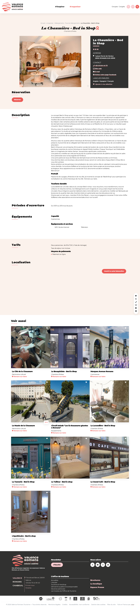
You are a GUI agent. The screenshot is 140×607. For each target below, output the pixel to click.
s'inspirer (59, 7)
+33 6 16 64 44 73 (100, 65)
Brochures (95, 580)
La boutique (96, 584)
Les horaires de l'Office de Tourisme (63, 591)
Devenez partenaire (58, 589)
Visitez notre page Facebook (104, 75)
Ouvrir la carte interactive (114, 271)
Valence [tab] (17, 578)
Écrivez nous (29, 585)
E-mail (96, 72)
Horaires (28, 588)
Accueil (43, 23)
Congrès (122, 6)
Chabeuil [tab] (18, 585)
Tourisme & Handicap (58, 584)
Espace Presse (97, 587)
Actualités (54, 580)
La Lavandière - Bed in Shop (103, 426)
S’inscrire (57, 565)
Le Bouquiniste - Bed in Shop (64, 371)
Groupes (115, 6)
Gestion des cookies (98, 604)
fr (133, 6)
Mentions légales (54, 604)
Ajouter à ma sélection (102, 84)
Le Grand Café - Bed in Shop (103, 482)
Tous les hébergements (72, 23)
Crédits (64, 604)
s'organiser (75, 7)
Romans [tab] (17, 582)
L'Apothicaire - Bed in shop (24, 536)
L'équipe (54, 582)
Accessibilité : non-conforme (79, 604)
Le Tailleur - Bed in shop (61, 482)
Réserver (17, 99)
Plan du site (111, 604)
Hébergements (59, 23)
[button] (15, 61)
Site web (97, 68)
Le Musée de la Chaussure (23, 426)
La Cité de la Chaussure (22, 371)
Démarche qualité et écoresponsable (64, 587)
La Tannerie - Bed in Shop (23, 482)
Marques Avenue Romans (102, 371)
